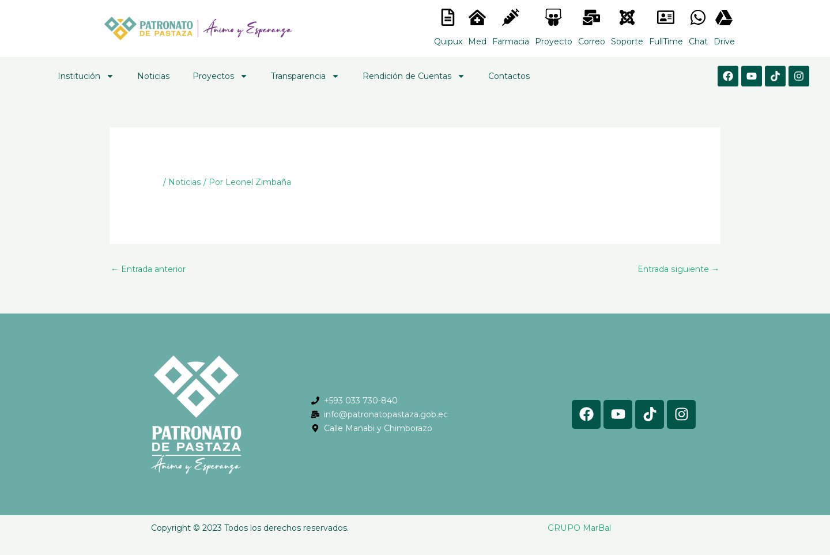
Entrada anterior (148, 269)
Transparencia (305, 76)
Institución (86, 76)
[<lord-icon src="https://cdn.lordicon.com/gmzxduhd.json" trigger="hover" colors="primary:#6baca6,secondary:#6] (665, 17)
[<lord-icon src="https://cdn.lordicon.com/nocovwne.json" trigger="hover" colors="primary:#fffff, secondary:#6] (447, 17)
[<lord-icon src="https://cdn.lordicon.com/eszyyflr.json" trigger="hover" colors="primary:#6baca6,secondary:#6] (627, 17)
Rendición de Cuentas (414, 76)
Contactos (509, 76)
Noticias (153, 76)
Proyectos (220, 76)
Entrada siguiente (678, 269)
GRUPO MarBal (579, 528)
